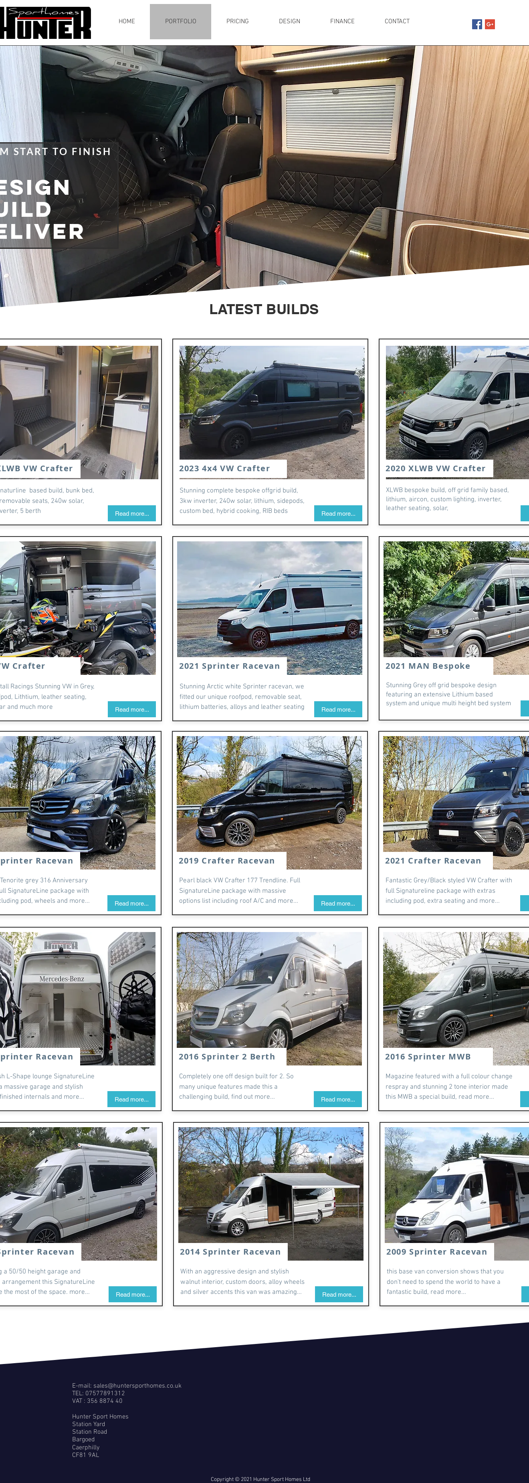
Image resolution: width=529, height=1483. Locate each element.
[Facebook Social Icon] (477, 24)
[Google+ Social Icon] (490, 24)
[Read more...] (132, 513)
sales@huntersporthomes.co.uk (137, 1386)
